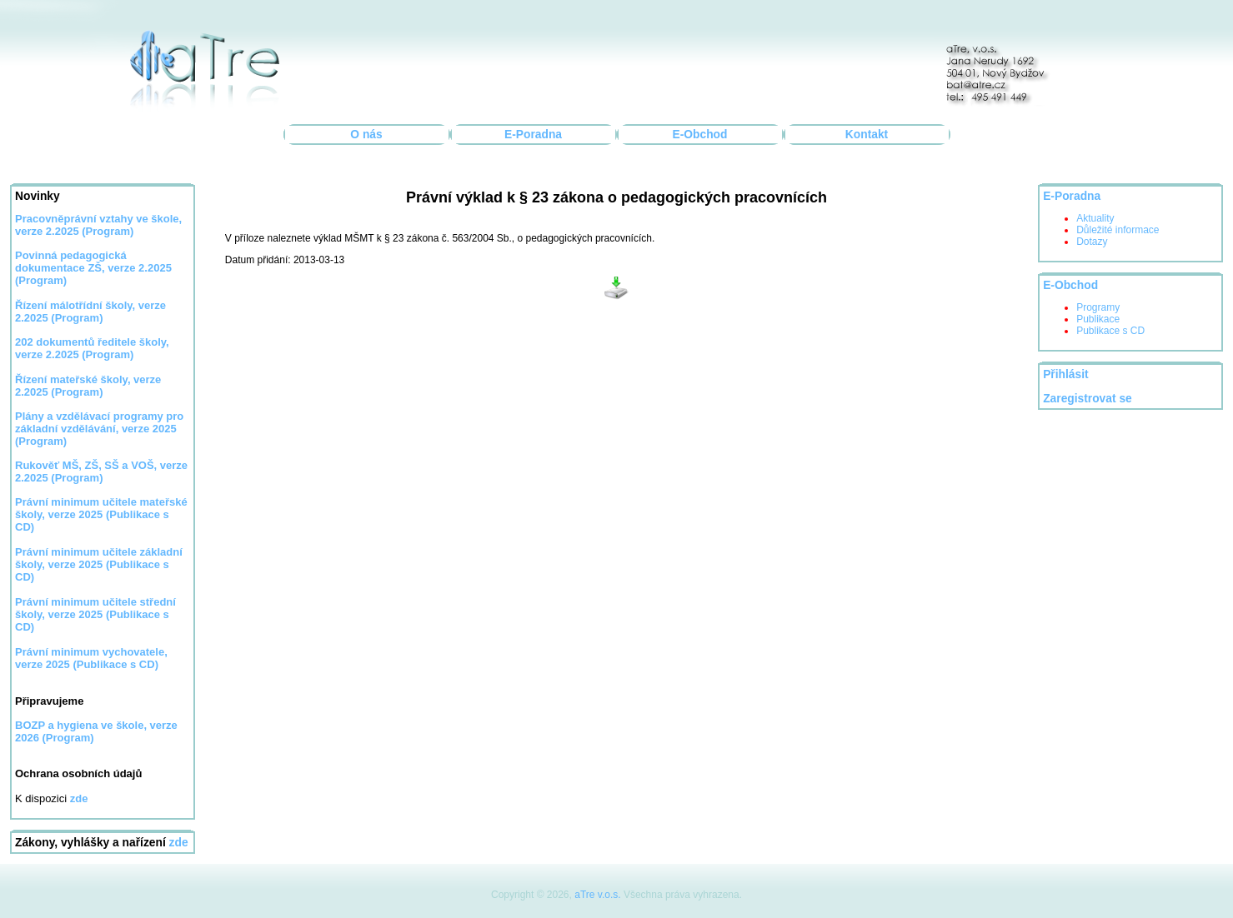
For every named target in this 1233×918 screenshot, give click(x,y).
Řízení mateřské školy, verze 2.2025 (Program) (88, 385)
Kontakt (866, 134)
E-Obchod (700, 134)
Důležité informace (1117, 230)
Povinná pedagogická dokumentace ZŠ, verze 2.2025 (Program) (93, 268)
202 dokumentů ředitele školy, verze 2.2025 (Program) (92, 348)
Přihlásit (1065, 374)
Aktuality (1095, 218)
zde (178, 842)
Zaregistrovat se (1087, 398)
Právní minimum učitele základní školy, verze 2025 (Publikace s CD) (99, 564)
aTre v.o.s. (597, 895)
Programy (1098, 307)
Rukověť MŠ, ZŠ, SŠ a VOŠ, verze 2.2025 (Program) (101, 471)
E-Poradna (533, 134)
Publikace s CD (1110, 331)
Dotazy (1091, 241)
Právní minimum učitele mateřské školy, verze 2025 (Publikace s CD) (101, 514)
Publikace (1098, 319)
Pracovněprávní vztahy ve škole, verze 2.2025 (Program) (98, 224)
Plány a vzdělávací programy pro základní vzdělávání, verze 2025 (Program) (99, 428)
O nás (366, 134)
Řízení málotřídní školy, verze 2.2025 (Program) (90, 311)
